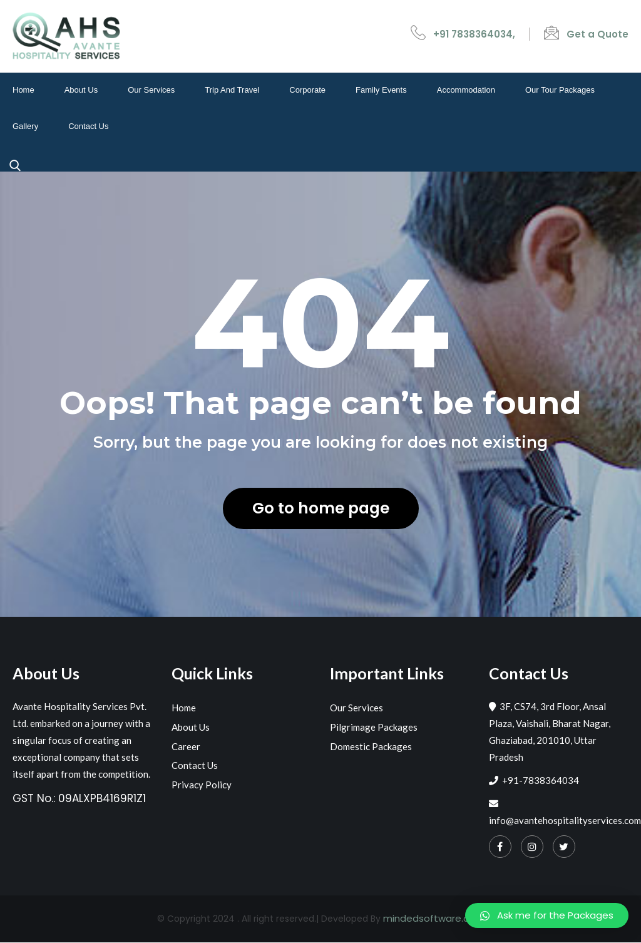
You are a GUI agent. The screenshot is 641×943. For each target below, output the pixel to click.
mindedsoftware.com (434, 918)
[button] (546, 915)
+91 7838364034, (474, 34)
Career (186, 746)
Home (23, 90)
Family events (381, 90)
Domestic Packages (371, 746)
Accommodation (466, 90)
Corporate (307, 90)
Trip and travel (232, 90)
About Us (81, 90)
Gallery (25, 126)
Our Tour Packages (560, 90)
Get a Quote (597, 34)
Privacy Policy (202, 784)
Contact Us (88, 126)
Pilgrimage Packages (374, 727)
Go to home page (320, 509)
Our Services (151, 90)
